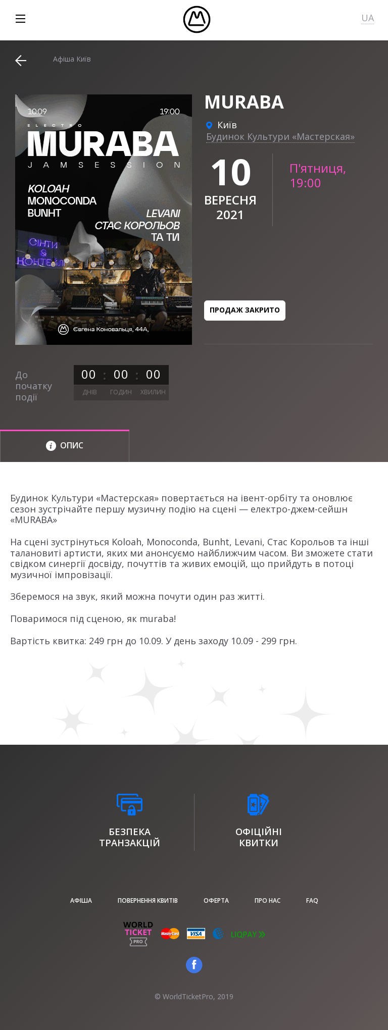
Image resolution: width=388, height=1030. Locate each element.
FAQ (312, 900)
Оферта (216, 900)
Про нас (267, 900)
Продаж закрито (245, 310)
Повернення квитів (148, 900)
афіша (81, 900)
